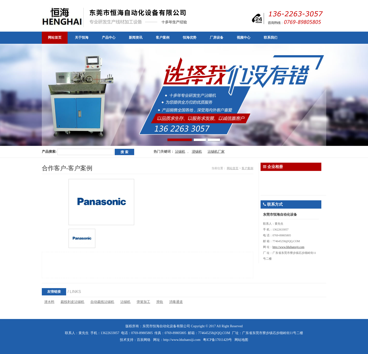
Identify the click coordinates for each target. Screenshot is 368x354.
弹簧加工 (143, 302)
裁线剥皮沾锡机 (72, 302)
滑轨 (159, 302)
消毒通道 (176, 302)
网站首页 (232, 168)
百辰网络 (143, 340)
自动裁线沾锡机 (102, 302)
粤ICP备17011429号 (217, 340)
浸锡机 (197, 151)
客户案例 (247, 168)
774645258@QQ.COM (214, 333)
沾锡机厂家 (216, 151)
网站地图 (241, 340)
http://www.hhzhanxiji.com (288, 247)
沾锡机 (180, 151)
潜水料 (49, 302)
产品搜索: (49, 151)
